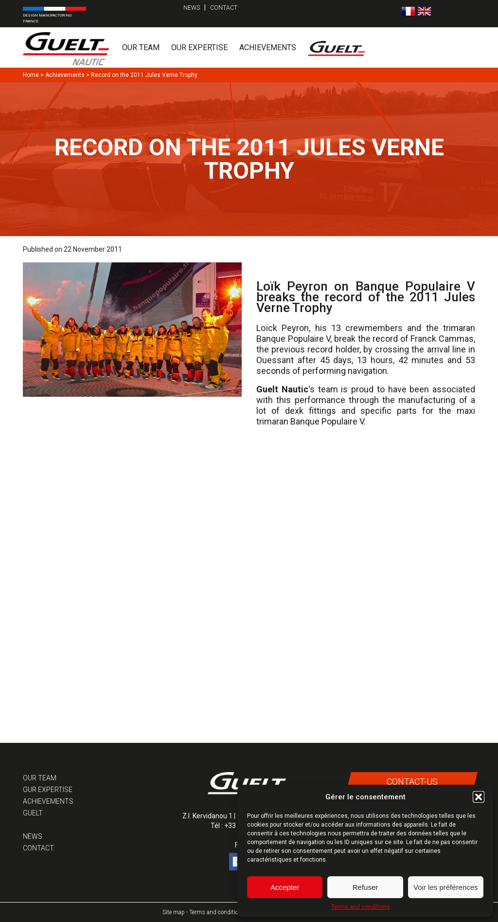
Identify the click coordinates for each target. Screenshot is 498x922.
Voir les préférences (445, 887)
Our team (141, 47)
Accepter (284, 887)
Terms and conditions (360, 907)
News (191, 7)
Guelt (33, 813)
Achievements (267, 47)
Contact (223, 7)
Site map (173, 912)
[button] (478, 797)
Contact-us (411, 781)
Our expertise (199, 47)
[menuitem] (408, 11)
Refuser (365, 887)
